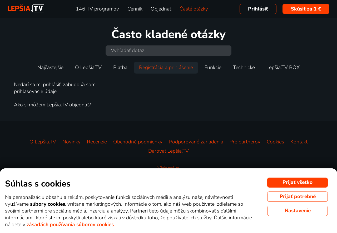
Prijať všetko (298, 182)
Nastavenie (298, 210)
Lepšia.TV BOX (283, 67)
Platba (120, 67)
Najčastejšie (50, 67)
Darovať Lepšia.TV (168, 151)
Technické (244, 67)
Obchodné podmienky (137, 141)
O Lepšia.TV (88, 67)
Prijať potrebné (298, 196)
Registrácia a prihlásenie (166, 67)
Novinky (71, 141)
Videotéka (168, 168)
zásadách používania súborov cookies (70, 224)
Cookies (275, 141)
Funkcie (213, 67)
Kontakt (299, 141)
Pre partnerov (245, 141)
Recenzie (97, 141)
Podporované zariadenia (196, 141)
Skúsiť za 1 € (306, 9)
